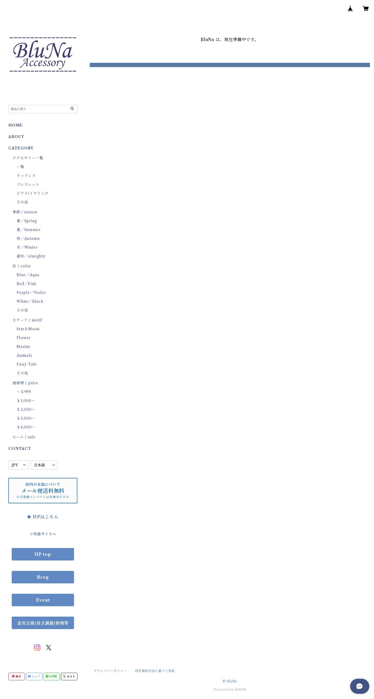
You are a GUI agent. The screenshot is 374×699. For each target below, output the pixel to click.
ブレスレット (28, 184)
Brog (43, 577)
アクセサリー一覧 (27, 158)
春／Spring (27, 221)
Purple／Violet (31, 292)
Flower (24, 337)
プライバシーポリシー (110, 671)
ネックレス (26, 175)
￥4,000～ (26, 427)
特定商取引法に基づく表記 (155, 671)
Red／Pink (26, 283)
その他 (22, 202)
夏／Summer (28, 229)
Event (43, 600)
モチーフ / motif (27, 320)
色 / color (21, 266)
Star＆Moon (28, 329)
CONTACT (19, 448)
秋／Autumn (28, 238)
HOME (15, 125)
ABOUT (16, 136)
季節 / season (24, 212)
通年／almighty (31, 256)
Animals (24, 355)
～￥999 (24, 392)
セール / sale (24, 437)
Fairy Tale (27, 364)
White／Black (30, 301)
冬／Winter (27, 247)
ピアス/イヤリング (33, 193)
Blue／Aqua (28, 275)
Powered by (229, 689)
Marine (23, 346)
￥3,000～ (26, 418)
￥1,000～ (26, 400)
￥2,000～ (26, 409)
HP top (43, 554)
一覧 (20, 166)
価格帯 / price (25, 383)
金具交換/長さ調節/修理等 (43, 623)
